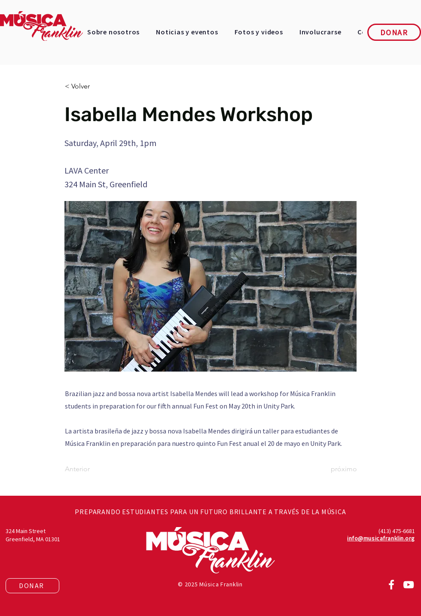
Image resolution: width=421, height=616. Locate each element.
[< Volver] (93, 86)
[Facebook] (391, 584)
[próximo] (335, 469)
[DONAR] (394, 32)
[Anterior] (93, 469)
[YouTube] (408, 584)
